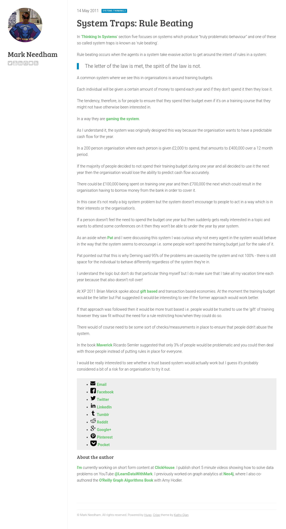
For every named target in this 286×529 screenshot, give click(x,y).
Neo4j (228, 474)
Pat (110, 238)
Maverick (104, 345)
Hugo (148, 515)
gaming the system (122, 119)
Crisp (156, 515)
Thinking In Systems (99, 36)
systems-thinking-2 (114, 11)
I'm (79, 467)
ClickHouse (164, 467)
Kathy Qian (181, 515)
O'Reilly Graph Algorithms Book (126, 480)
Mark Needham (33, 54)
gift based (148, 291)
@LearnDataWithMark (134, 474)
